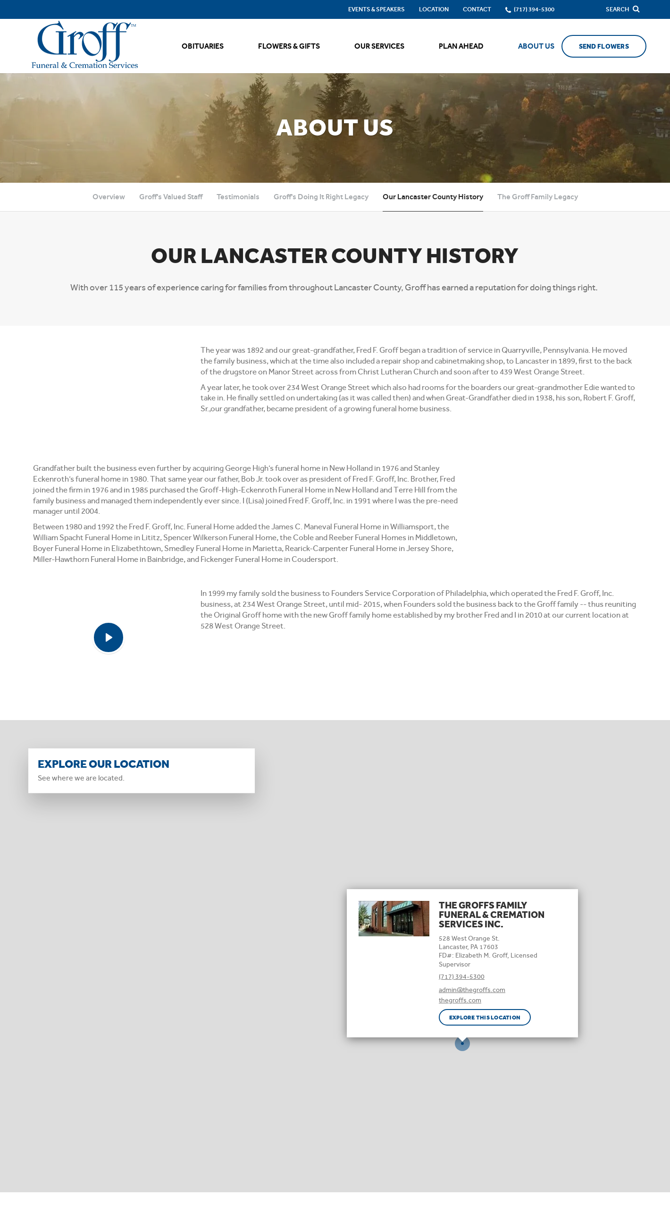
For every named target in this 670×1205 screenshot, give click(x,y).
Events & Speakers (376, 9)
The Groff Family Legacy (537, 196)
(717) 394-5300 (462, 976)
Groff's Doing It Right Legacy (321, 196)
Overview (108, 196)
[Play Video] (108, 637)
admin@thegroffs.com (472, 989)
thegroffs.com (460, 1000)
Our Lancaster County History (433, 196)
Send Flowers (604, 46)
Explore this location (484, 1017)
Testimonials (238, 196)
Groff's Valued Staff (170, 196)
